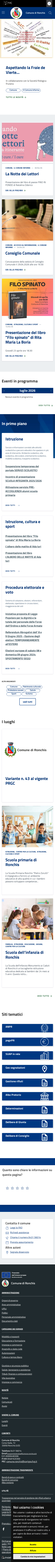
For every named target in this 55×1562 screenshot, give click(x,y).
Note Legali (8, 1546)
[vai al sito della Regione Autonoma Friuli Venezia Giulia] (7, 2)
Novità (5, 1390)
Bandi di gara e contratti (13, 1477)
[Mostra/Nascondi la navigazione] (3, 12)
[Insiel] (7, 1557)
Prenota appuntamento (21, 1242)
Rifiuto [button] (33, 1550)
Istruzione (14, 439)
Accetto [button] (33, 1544)
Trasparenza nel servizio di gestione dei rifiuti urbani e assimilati (26, 1499)
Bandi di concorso (10, 1480)
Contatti (6, 1433)
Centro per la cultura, (26, 851)
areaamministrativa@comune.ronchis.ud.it (22, 1453)
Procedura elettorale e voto (24, 589)
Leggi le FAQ (16, 1227)
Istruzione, (10, 851)
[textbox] (22, 1188)
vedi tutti (27, 701)
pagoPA (10, 1040)
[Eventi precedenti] (4, 390)
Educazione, (29, 944)
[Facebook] (3, 1529)
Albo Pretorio (13, 1095)
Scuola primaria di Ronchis (21, 862)
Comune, (9, 167)
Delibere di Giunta (16, 1122)
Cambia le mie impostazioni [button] (33, 1556)
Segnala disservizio (19, 1252)
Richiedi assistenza (19, 1232)
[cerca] (50, 13)
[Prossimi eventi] (51, 390)
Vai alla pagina (15, 190)
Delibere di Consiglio (17, 1136)
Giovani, (39, 944)
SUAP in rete (13, 1054)
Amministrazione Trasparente (17, 1470)
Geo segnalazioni (15, 1068)
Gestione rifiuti (14, 1081)
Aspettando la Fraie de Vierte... (25, 69)
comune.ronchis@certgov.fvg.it (21, 1461)
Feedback (6, 1509)
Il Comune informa (21, 167)
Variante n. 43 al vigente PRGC (26, 780)
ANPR (9, 1027)
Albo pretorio (8, 1482)
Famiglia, (9, 944)
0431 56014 (25, 1237)
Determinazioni (14, 1108)
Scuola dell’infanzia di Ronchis (24, 954)
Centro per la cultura (15, 946)
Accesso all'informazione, (25, 245)
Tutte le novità (16, 97)
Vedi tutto (46, 405)
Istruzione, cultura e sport (25, 324)
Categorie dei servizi (12, 1328)
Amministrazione (10, 1292)
